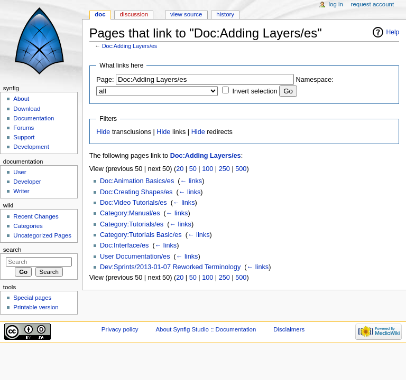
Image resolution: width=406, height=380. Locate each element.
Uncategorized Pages (42, 235)
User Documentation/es (135, 256)
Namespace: (315, 79)
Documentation (33, 118)
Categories (27, 226)
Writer (21, 191)
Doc (100, 14)
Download (26, 109)
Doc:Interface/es (124, 245)
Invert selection (254, 91)
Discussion (134, 14)
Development (31, 147)
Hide (103, 132)
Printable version (35, 307)
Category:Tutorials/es (131, 224)
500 (240, 169)
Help (393, 32)
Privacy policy (120, 329)
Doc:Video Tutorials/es (133, 202)
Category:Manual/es (130, 213)
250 (224, 169)
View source (186, 14)
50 (193, 169)
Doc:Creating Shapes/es (136, 192)
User (19, 172)
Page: (105, 79)
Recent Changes (35, 216)
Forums (23, 128)
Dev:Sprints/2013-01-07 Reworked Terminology (170, 267)
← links (191, 181)
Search (12, 249)
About (21, 99)
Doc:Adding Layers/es (129, 46)
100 (207, 169)
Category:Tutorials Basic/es (141, 235)
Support (23, 137)
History (225, 14)
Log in (336, 4)
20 (179, 169)
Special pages (32, 297)
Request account (372, 4)
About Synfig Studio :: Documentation (205, 329)
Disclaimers (288, 329)
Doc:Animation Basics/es (137, 181)
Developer (27, 181)
